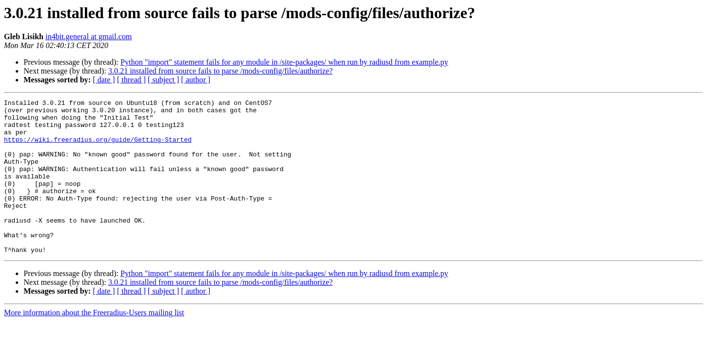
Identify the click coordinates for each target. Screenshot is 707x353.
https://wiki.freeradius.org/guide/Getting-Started (97, 148)
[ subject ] (163, 80)
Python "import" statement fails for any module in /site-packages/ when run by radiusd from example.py (284, 62)
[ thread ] (131, 80)
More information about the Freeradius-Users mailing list (94, 343)
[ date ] (104, 80)
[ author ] (196, 80)
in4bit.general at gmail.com (88, 36)
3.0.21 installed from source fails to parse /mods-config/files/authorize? (220, 71)
